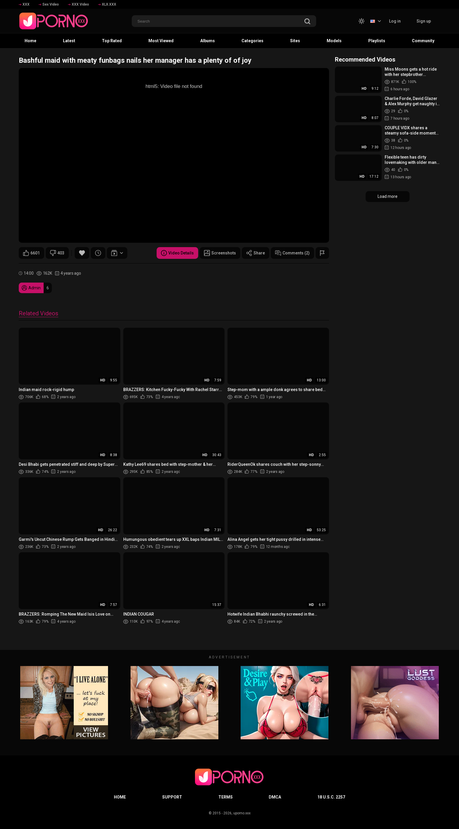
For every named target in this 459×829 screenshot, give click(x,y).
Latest (69, 40)
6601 (31, 253)
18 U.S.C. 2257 (331, 797)
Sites (295, 40)
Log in (395, 21)
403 (57, 253)
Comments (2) (292, 253)
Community (423, 40)
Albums (207, 40)
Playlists (376, 40)
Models (334, 40)
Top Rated (112, 40)
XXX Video (78, 4)
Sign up (424, 21)
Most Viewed (161, 40)
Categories (252, 40)
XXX (24, 4)
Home (30, 40)
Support (172, 797)
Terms (225, 797)
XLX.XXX (107, 4)
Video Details (177, 253)
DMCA (275, 797)
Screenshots (220, 253)
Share (255, 253)
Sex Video (49, 4)
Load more (388, 196)
